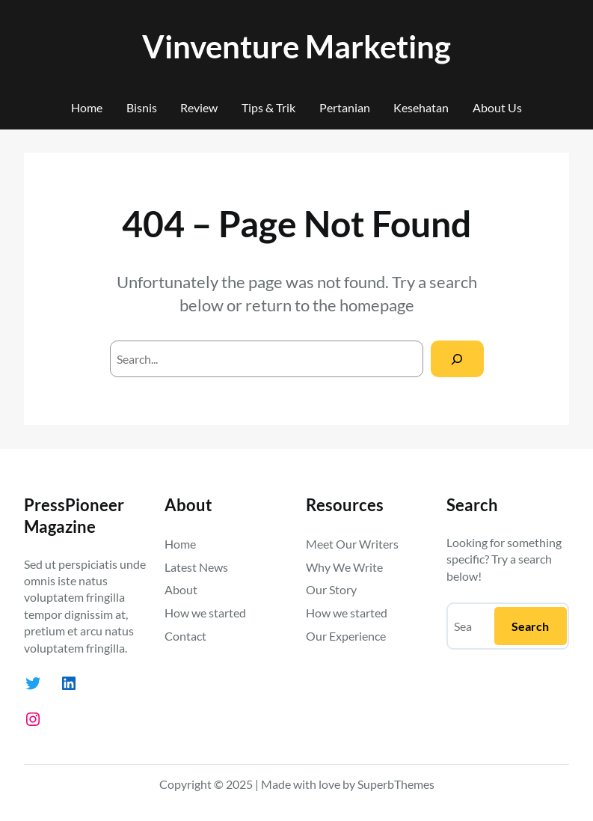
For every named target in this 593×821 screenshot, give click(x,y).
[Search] (457, 359)
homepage (376, 305)
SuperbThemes (395, 784)
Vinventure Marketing (296, 46)
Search (530, 626)
